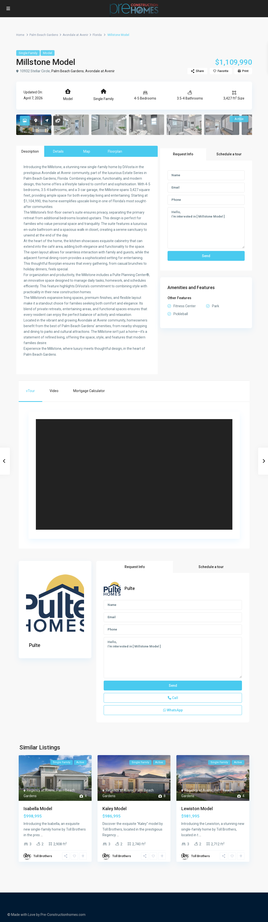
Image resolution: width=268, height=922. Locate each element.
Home (20, 35)
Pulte (34, 645)
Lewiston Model (197, 808)
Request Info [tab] (183, 154)
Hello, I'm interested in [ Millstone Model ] (206, 228)
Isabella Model (38, 808)
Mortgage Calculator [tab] (89, 391)
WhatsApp (173, 710)
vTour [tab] (30, 391)
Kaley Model (114, 808)
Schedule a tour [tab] (229, 154)
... (42, 835)
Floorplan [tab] (115, 151)
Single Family (28, 53)
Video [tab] (54, 391)
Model (47, 53)
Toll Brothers (42, 856)
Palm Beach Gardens (43, 35)
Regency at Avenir (41, 790)
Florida (97, 35)
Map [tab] (86, 151)
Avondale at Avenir (75, 35)
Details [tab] (58, 151)
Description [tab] (30, 151)
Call (173, 698)
